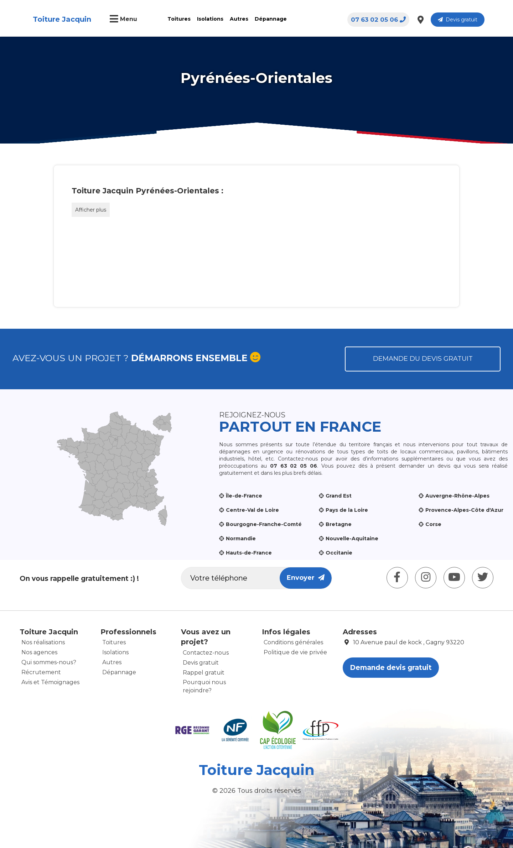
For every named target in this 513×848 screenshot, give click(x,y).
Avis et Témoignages (50, 682)
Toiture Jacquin (62, 19)
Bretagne (339, 524)
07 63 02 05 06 (378, 19)
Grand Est (339, 496)
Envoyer (306, 578)
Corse (433, 524)
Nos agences (39, 652)
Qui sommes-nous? (48, 662)
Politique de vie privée (295, 652)
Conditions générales (293, 642)
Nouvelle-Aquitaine (352, 538)
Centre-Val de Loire (252, 510)
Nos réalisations (43, 642)
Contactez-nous (206, 652)
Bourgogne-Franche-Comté (264, 524)
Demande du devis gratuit (423, 359)
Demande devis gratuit (391, 668)
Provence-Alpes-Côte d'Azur (464, 510)
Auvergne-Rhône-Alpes (457, 496)
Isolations (210, 19)
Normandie (241, 538)
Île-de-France (244, 496)
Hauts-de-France (249, 553)
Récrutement (41, 672)
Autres (239, 19)
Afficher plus (90, 210)
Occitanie (339, 553)
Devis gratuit (457, 19)
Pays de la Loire (347, 510)
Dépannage (271, 19)
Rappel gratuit (203, 672)
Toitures (179, 19)
